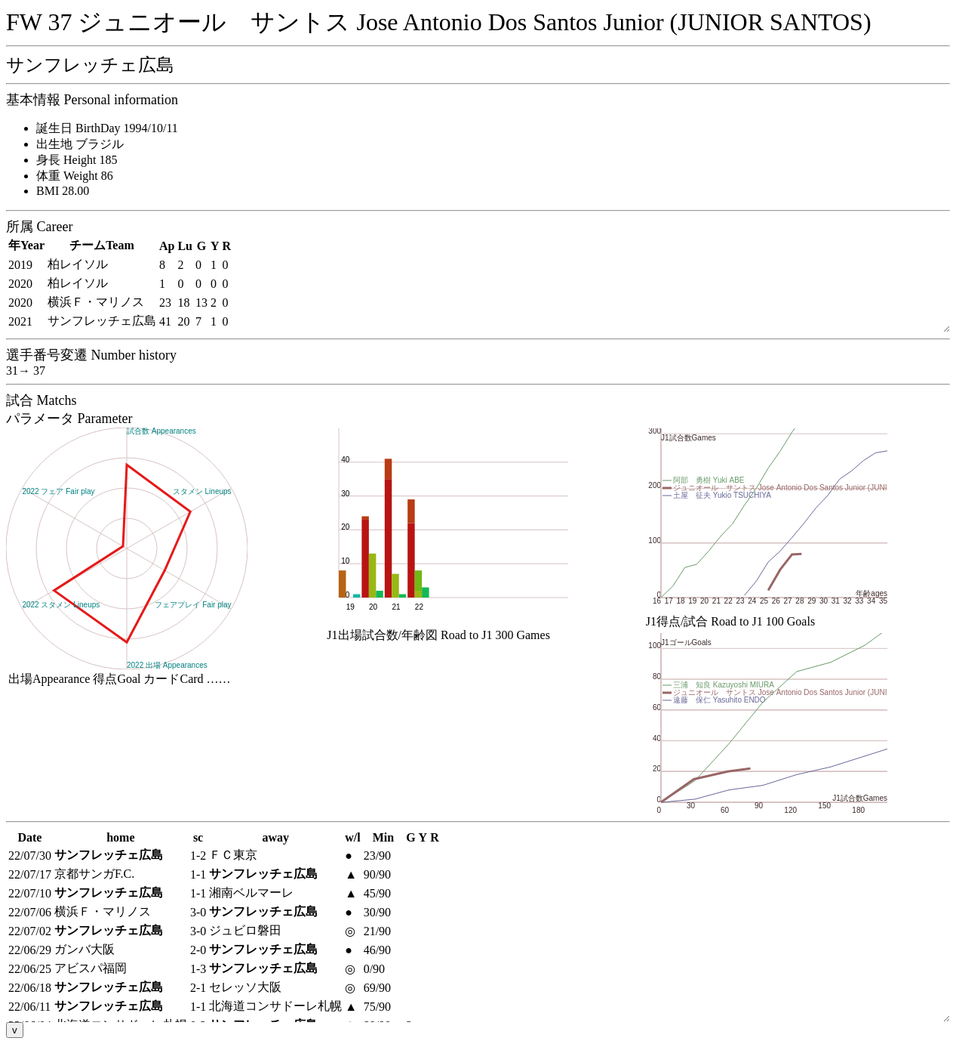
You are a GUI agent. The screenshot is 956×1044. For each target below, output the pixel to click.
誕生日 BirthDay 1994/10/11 (107, 128)
